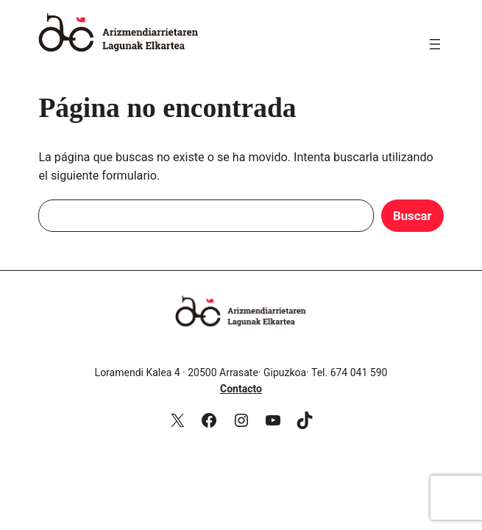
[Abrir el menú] (435, 44)
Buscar (412, 215)
